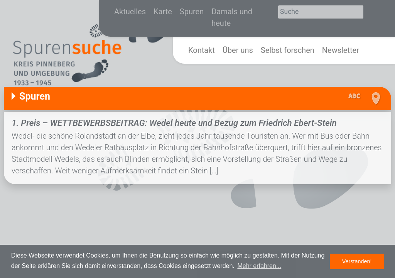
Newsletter (340, 50)
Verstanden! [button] (357, 261)
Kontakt (201, 50)
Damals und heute (231, 17)
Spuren (192, 11)
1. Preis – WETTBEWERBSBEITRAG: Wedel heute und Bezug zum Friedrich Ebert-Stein (174, 123)
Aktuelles (130, 11)
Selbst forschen (287, 50)
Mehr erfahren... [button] (259, 266)
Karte (163, 11)
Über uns (238, 50)
